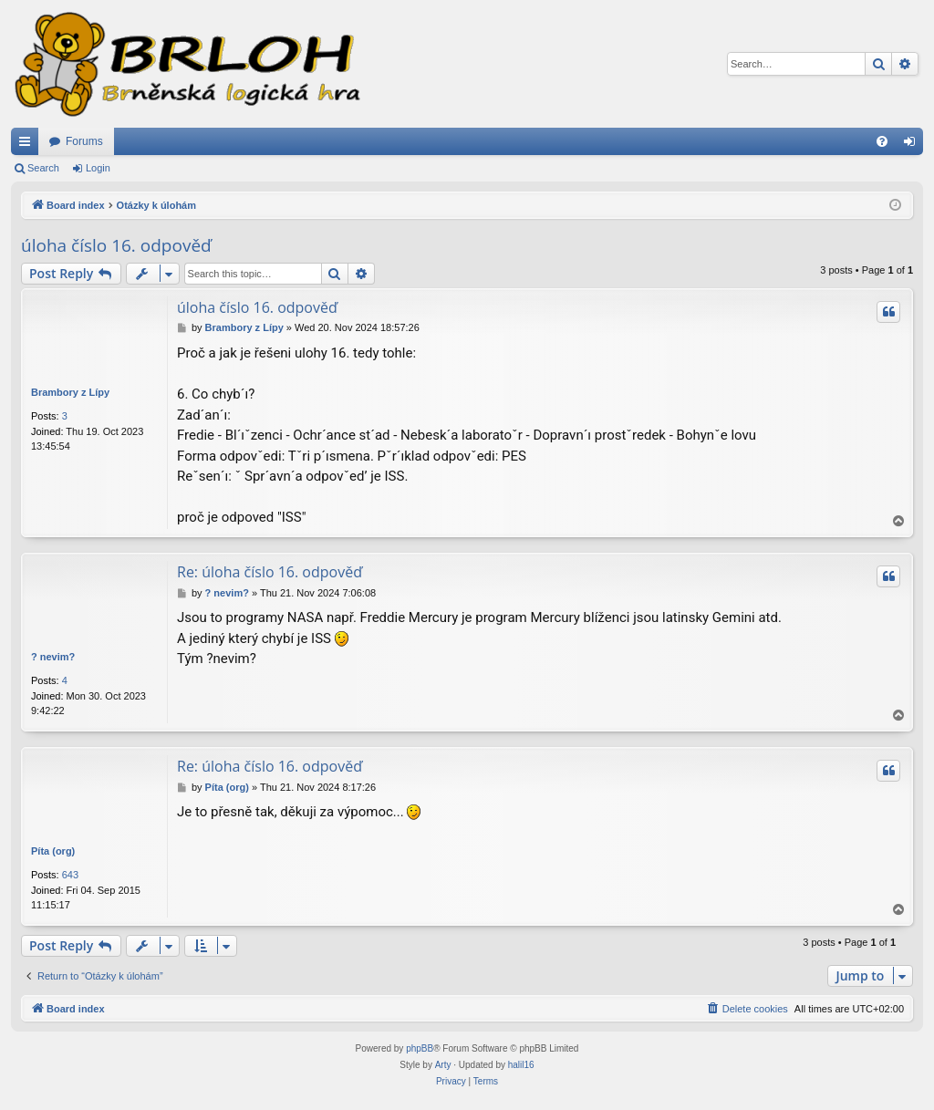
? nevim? (53, 656)
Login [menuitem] (913, 145)
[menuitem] (882, 141)
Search (43, 167)
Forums (84, 141)
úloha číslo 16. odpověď (116, 245)
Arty (443, 1065)
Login (98, 167)
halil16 (521, 1065)
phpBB (419, 1048)
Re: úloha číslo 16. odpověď (269, 572)
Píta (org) (53, 850)
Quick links (28, 145)
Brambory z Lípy (70, 392)
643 (70, 874)
